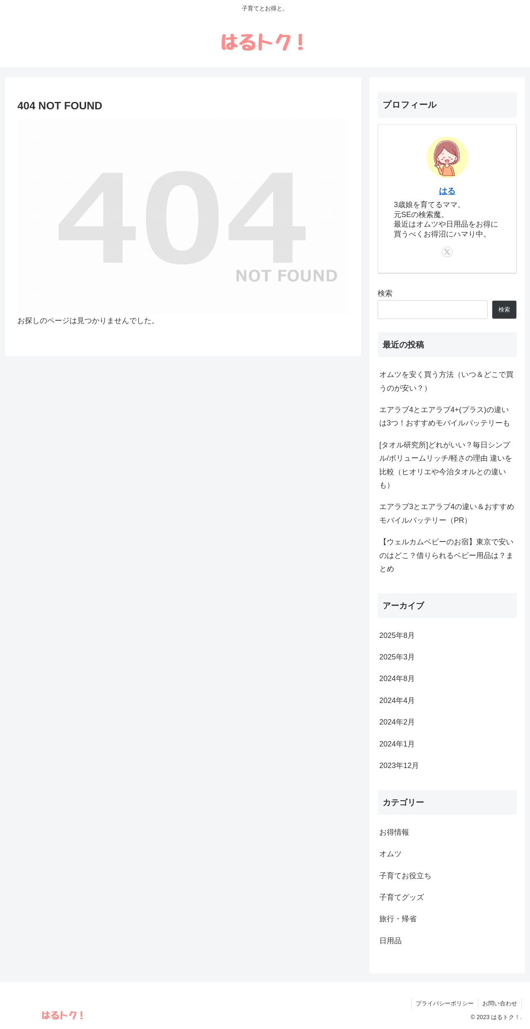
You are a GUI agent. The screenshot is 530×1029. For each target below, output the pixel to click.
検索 (385, 293)
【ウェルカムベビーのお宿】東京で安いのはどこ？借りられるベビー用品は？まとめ (446, 555)
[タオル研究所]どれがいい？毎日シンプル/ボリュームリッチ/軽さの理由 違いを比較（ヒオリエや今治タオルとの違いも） (445, 465)
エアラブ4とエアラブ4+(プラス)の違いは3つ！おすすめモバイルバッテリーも (444, 416)
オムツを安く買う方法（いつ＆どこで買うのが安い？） (446, 381)
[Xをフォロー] (447, 251)
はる (447, 191)
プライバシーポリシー (445, 1003)
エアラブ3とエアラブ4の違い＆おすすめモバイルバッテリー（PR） (446, 513)
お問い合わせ (499, 1003)
